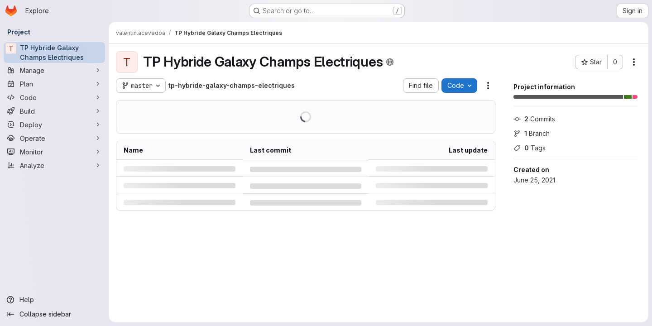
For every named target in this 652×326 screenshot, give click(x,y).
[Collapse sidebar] (54, 314)
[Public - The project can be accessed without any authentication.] (389, 62)
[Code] (54, 97)
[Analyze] (54, 165)
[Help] (54, 299)
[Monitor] (54, 151)
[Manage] (54, 70)
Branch (531, 133)
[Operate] (54, 138)
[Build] (54, 111)
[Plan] (54, 83)
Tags (529, 148)
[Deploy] (54, 124)
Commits (534, 119)
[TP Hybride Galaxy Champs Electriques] (54, 52)
